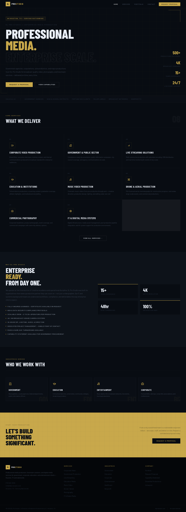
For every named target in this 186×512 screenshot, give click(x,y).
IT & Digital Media (70, 496)
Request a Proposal (19, 84)
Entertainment (110, 481)
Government (109, 470)
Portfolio (138, 4)
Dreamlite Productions (153, 481)
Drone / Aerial (69, 489)
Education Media (70, 481)
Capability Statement (152, 478)
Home (116, 4)
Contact (151, 4)
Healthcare (108, 485)
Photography (68, 492)
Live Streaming (69, 478)
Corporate (108, 478)
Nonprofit (108, 489)
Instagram (149, 485)
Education (108, 474)
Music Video (68, 485)
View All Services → (93, 238)
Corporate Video (70, 470)
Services (126, 4)
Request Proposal (169, 4)
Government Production (72, 474)
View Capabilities (47, 84)
